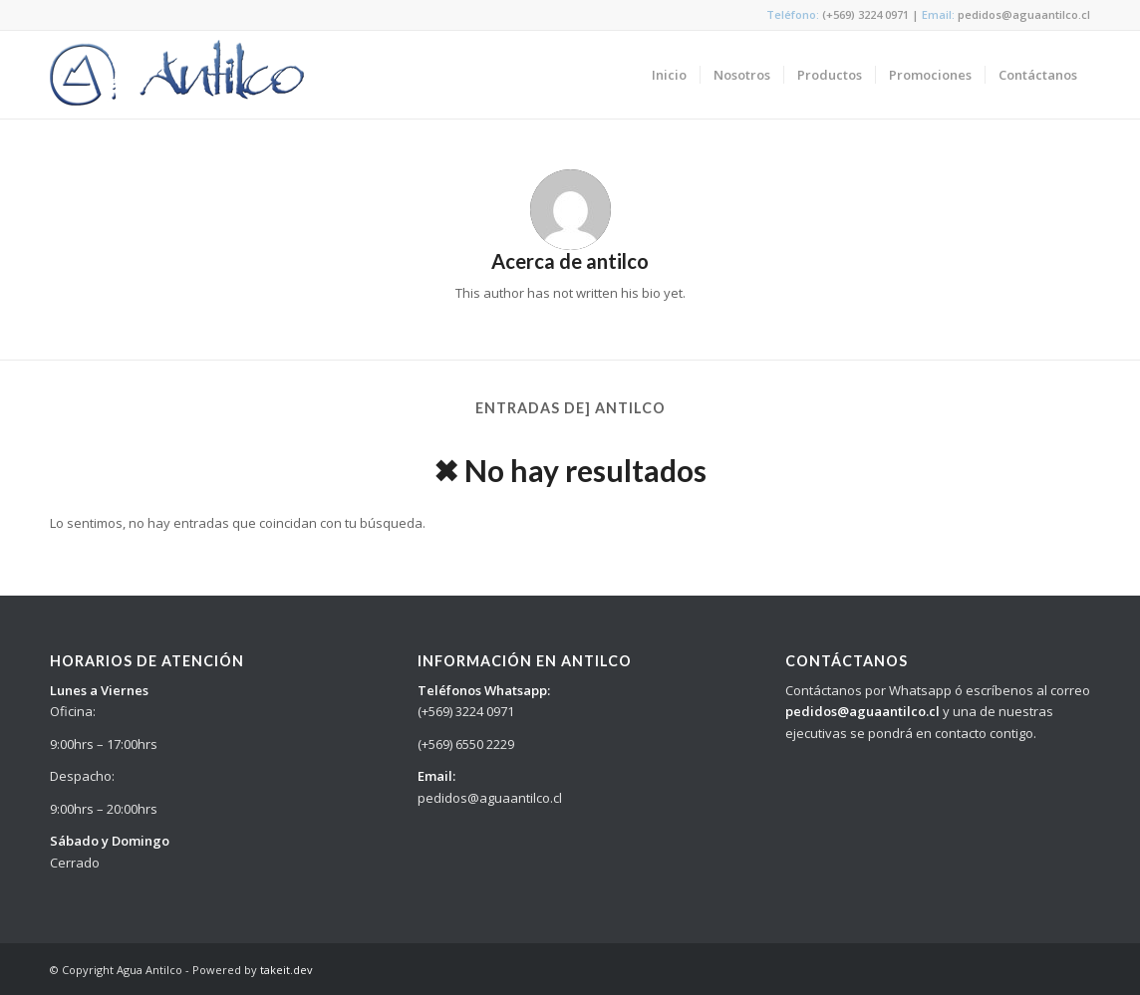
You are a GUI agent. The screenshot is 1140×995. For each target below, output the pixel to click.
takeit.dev (286, 969)
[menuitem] (669, 75)
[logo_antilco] (177, 75)
